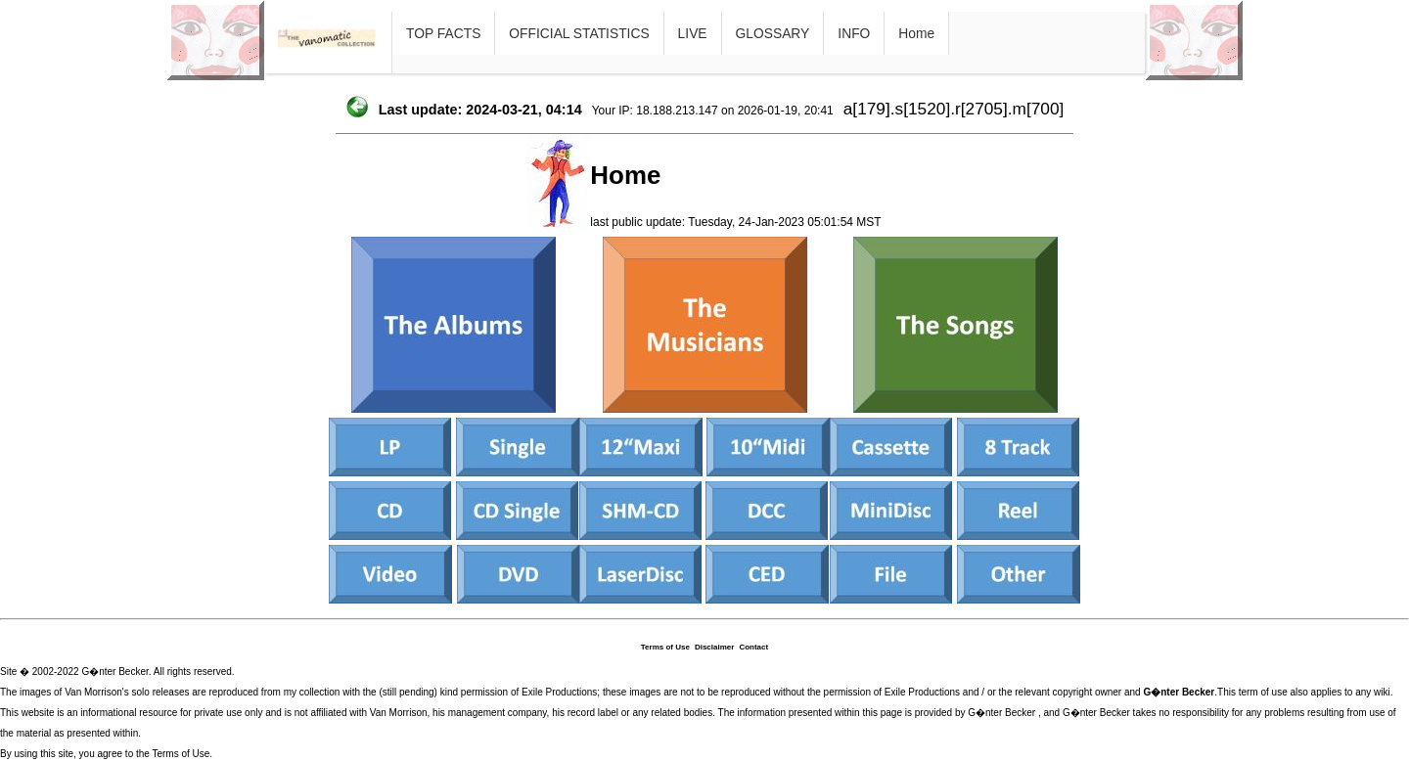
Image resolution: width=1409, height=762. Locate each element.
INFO (854, 33)
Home (916, 33)
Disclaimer (714, 647)
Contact (753, 647)
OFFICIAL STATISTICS (579, 33)
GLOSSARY (773, 33)
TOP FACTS (443, 33)
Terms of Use (665, 647)
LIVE (692, 33)
